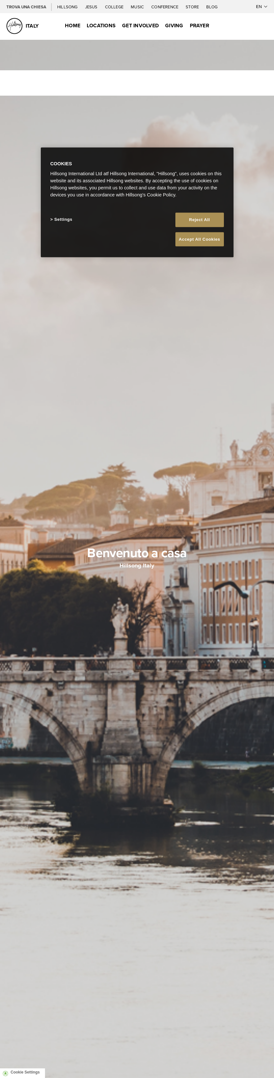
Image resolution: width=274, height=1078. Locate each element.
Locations (101, 25)
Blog (211, 7)
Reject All (199, 219)
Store (193, 7)
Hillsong (68, 7)
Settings (63, 219)
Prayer (199, 25)
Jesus (92, 7)
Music (138, 7)
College (114, 7)
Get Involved (140, 25)
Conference (165, 7)
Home (72, 25)
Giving (174, 25)
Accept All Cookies (199, 239)
